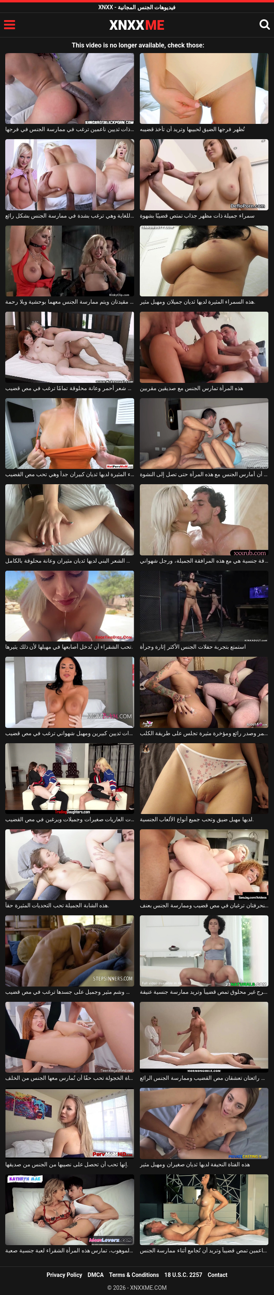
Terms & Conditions (134, 1275)
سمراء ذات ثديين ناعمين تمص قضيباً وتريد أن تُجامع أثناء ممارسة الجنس (204, 1250)
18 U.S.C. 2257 (183, 1275)
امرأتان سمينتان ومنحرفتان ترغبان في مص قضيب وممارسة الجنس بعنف (204, 905)
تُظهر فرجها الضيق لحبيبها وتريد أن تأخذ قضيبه (192, 129)
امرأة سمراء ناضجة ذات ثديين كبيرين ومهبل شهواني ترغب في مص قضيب (69, 733)
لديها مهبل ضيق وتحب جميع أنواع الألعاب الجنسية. (197, 819)
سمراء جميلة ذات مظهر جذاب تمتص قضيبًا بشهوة (197, 215)
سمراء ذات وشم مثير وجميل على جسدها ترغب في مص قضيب (69, 992)
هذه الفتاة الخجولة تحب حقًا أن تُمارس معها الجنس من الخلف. (69, 1078)
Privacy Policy (64, 1275)
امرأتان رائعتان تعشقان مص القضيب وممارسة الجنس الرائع (204, 1078)
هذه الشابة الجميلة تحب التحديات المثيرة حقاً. (57, 905)
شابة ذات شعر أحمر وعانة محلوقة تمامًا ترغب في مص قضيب (69, 388)
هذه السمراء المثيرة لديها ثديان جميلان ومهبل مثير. (198, 301)
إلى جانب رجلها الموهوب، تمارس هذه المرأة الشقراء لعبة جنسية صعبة (69, 1250)
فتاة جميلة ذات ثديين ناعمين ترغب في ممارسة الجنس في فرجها (69, 129)
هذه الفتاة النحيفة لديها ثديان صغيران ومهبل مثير (195, 1164)
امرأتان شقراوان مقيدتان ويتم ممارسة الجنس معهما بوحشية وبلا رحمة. (69, 301)
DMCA (96, 1275)
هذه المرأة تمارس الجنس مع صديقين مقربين (191, 388)
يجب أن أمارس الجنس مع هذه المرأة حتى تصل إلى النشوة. (204, 474)
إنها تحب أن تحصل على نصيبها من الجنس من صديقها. (66, 1164)
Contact (217, 1275)
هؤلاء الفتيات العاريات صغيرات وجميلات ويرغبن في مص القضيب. (69, 819)
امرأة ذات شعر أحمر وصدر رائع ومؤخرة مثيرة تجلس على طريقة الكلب (204, 733)
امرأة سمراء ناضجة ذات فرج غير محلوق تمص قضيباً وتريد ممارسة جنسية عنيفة (204, 992)
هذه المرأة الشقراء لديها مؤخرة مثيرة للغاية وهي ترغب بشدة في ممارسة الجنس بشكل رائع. (69, 215)
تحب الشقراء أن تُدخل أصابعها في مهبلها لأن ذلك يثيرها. (69, 646)
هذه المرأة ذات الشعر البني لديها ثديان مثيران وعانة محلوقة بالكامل (69, 560)
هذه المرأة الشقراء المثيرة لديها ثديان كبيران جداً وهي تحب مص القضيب (69, 474)
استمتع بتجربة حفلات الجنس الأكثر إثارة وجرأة (193, 646)
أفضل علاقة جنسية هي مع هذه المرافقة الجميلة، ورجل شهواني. (204, 560)
